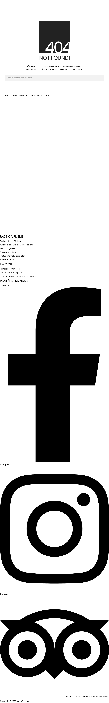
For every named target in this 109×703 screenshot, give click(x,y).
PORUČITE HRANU (94, 696)
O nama (77, 696)
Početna (69, 696)
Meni (84, 696)
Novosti (105, 696)
